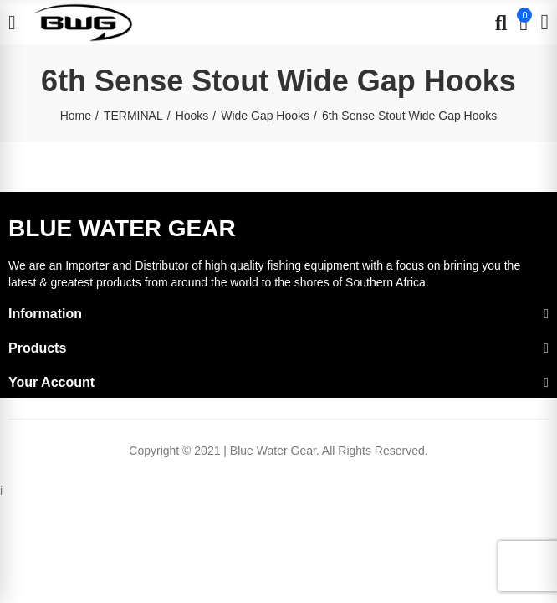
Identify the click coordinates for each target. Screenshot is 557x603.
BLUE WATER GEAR (122, 228)
